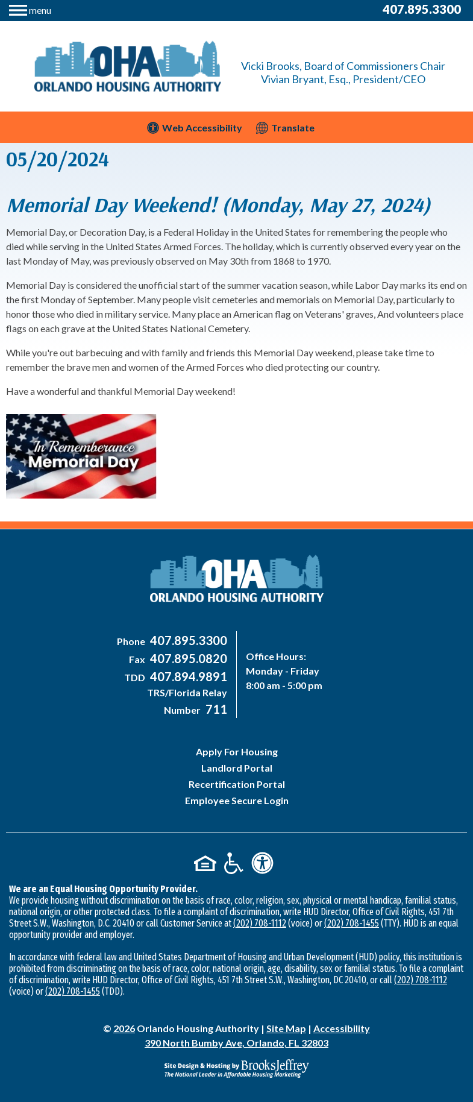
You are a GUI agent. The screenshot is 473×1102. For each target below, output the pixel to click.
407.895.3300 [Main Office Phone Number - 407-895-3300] (422, 9)
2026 (124, 1028)
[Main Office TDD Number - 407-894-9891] (187, 677)
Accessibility (341, 1028)
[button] (30, 8)
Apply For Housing (237, 751)
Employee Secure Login (237, 800)
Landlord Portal (236, 767)
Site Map (286, 1028)
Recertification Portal (237, 784)
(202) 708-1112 (259, 923)
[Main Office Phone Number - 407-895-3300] (187, 641)
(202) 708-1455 (351, 923)
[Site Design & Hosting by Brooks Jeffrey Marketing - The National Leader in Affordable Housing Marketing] (236, 1068)
